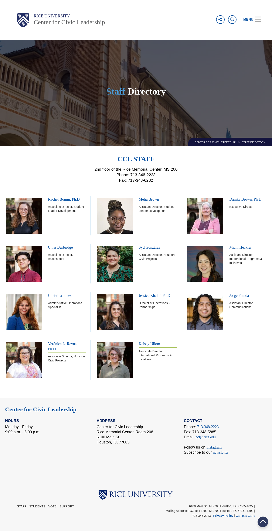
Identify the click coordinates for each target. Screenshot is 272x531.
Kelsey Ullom (149, 344)
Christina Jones (60, 295)
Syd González (149, 247)
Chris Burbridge (60, 247)
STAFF (21, 506)
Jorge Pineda (239, 295)
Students (37, 506)
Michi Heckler (240, 247)
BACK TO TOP (263, 521)
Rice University (52, 16)
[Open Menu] (249, 19)
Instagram (214, 447)
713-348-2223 (208, 427)
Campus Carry (245, 515)
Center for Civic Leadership (69, 21)
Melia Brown (149, 199)
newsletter (220, 452)
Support (67, 506)
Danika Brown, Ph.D (245, 199)
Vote (52, 506)
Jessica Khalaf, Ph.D (154, 295)
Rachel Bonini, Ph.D (64, 199)
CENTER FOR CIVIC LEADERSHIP (215, 142)
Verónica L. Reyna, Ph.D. (63, 346)
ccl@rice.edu (206, 437)
